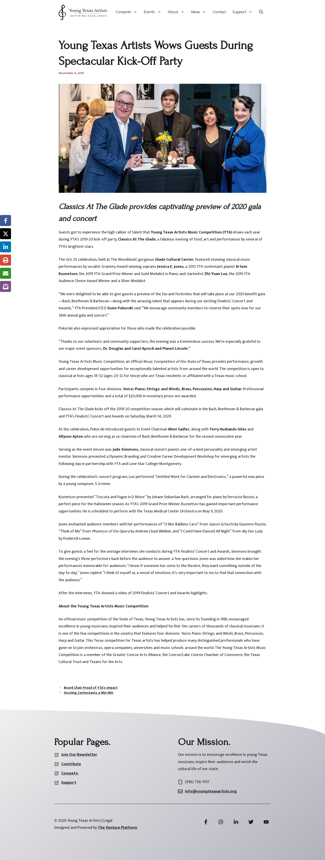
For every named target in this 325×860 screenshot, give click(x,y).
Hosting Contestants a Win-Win (88, 693)
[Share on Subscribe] (5, 286)
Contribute (71, 764)
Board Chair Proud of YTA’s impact (91, 688)
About (178, 12)
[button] (261, 12)
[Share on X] (5, 233)
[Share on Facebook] (5, 220)
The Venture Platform (117, 827)
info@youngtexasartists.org (211, 791)
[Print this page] (5, 260)
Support (244, 12)
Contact (219, 12)
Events (154, 12)
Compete (128, 12)
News (200, 12)
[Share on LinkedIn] (5, 246)
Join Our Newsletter (79, 754)
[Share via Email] (5, 273)
